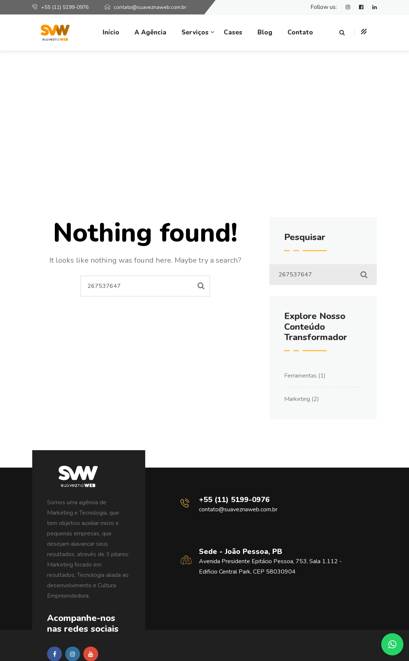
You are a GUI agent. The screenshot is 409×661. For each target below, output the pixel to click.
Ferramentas (300, 376)
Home (179, 149)
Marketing (297, 399)
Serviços (195, 32)
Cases (233, 32)
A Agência (150, 32)
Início (111, 32)
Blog (264, 32)
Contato (300, 32)
